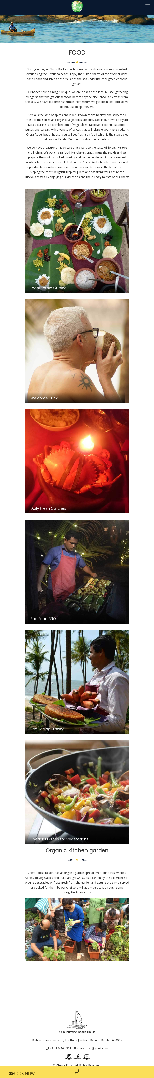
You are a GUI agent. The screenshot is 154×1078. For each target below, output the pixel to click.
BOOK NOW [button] (22, 1073)
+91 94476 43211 (59, 1048)
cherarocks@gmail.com (91, 1048)
